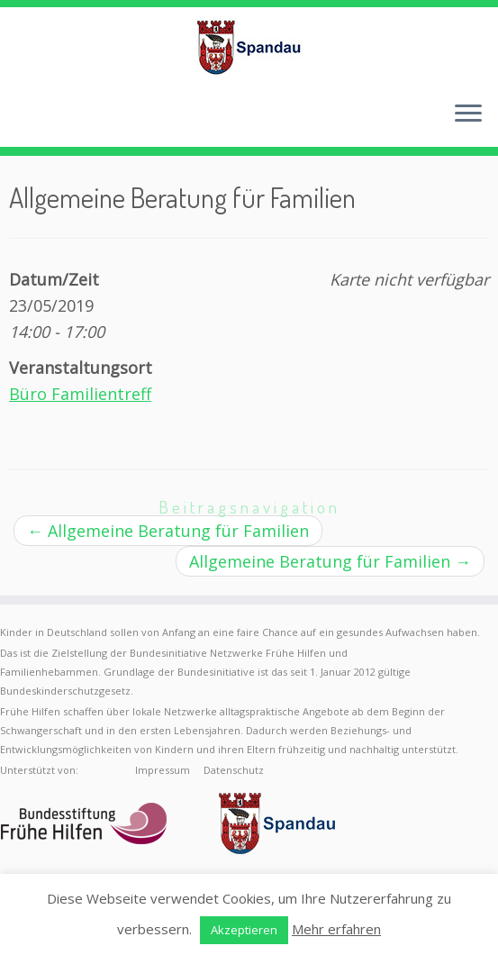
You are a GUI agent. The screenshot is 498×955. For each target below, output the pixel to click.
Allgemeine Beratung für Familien (168, 530)
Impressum (162, 770)
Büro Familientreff (80, 394)
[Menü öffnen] (468, 114)
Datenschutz (234, 770)
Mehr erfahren (336, 929)
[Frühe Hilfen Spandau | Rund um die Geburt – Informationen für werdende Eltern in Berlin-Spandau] (249, 46)
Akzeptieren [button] (244, 930)
